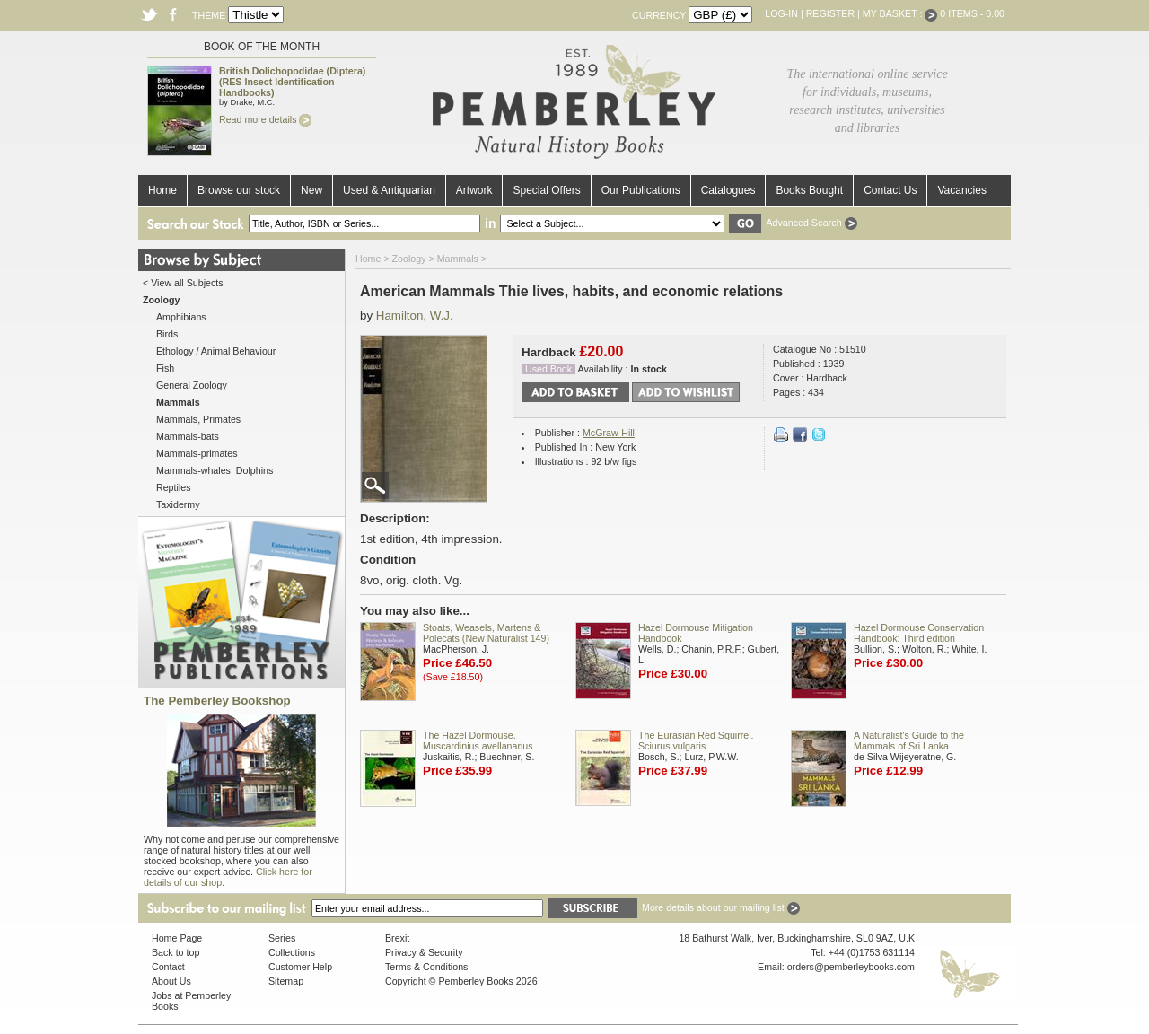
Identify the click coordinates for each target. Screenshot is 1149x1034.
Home (162, 190)
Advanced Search (811, 222)
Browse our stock (238, 190)
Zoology (409, 258)
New (311, 190)
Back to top (175, 952)
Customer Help (300, 966)
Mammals (457, 258)
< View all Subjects (183, 282)
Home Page (177, 938)
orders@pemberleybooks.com (851, 966)
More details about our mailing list (721, 907)
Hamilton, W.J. (414, 315)
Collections (291, 952)
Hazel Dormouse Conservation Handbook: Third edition (919, 633)
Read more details (265, 119)
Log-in (781, 13)
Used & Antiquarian (389, 190)
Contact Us (890, 190)
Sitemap (285, 981)
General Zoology (191, 385)
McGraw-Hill (609, 432)
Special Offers (546, 190)
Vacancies (961, 190)
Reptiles (173, 487)
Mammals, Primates (198, 419)
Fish (165, 368)
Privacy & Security (423, 952)
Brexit (397, 938)
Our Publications (640, 190)
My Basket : (900, 13)
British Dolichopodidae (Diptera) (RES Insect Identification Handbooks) (292, 82)
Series (281, 938)
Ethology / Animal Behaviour (216, 351)
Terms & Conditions (426, 966)
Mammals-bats (187, 436)
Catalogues (728, 190)
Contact (168, 966)
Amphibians (181, 316)
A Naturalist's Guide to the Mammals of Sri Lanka (909, 740)
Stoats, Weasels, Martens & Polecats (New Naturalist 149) (486, 633)
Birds (167, 334)
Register (830, 13)
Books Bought (809, 190)
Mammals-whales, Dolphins (214, 470)
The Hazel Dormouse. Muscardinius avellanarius (478, 740)
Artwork (474, 190)
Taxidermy (178, 504)
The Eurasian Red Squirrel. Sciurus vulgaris (696, 740)
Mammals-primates (197, 453)
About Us (171, 981)
